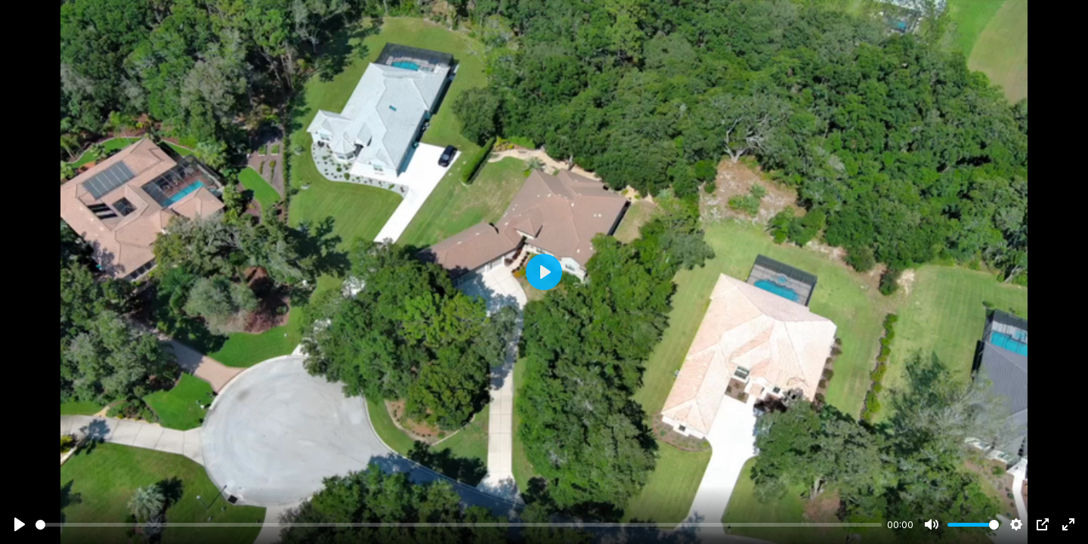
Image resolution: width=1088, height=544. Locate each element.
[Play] (20, 524)
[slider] (459, 525)
